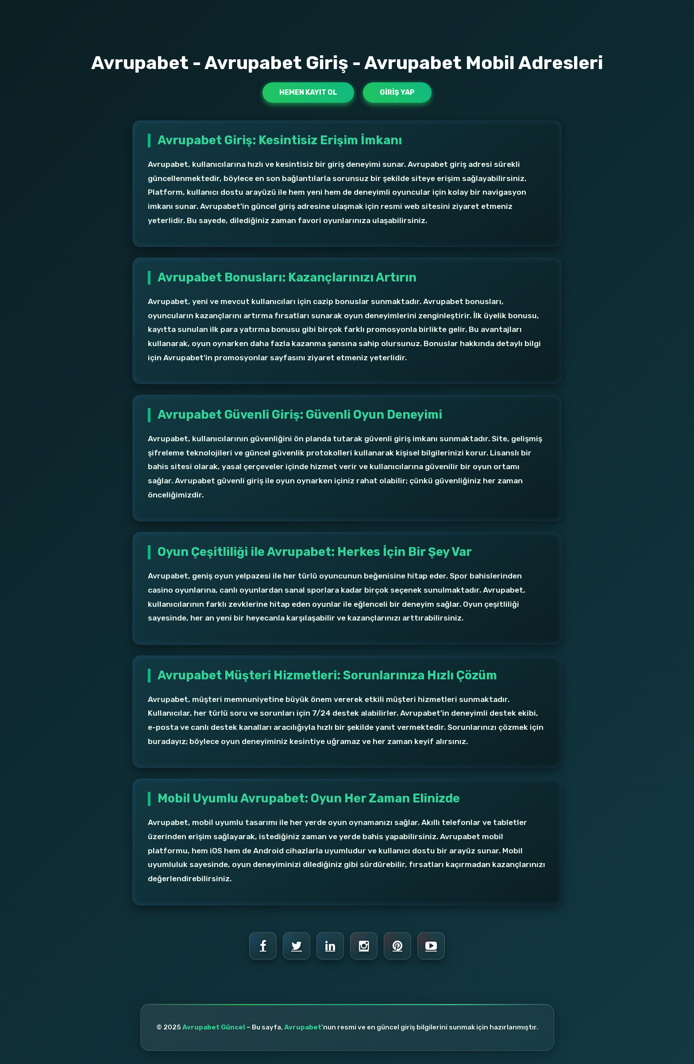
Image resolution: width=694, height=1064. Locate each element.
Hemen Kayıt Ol (308, 92)
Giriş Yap (397, 92)
